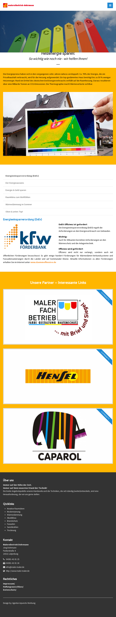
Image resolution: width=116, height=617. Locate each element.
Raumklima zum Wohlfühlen (18, 197)
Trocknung (11, 530)
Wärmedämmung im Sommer (19, 204)
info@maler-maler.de (15, 567)
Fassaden (11, 524)
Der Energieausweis (15, 182)
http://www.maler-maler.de (17, 571)
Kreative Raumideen (15, 508)
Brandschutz (12, 521)
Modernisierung (13, 511)
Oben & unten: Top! (14, 211)
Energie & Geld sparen (16, 190)
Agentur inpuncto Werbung (23, 603)
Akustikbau (11, 518)
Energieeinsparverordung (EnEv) (22, 175)
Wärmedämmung (14, 515)
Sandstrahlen (12, 527)
